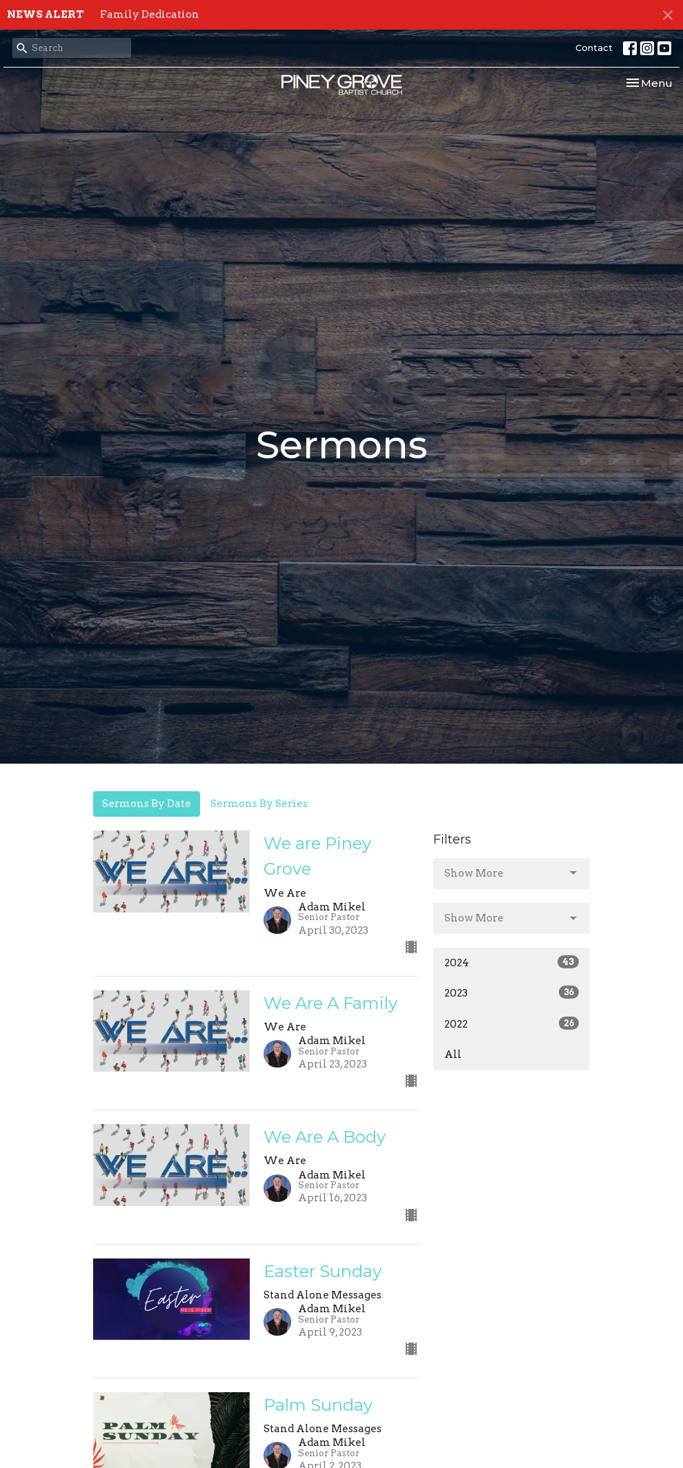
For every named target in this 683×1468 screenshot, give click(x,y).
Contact (594, 47)
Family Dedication (149, 14)
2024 (511, 962)
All (453, 1054)
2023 (511, 992)
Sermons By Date (146, 803)
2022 (511, 1023)
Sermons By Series (259, 803)
